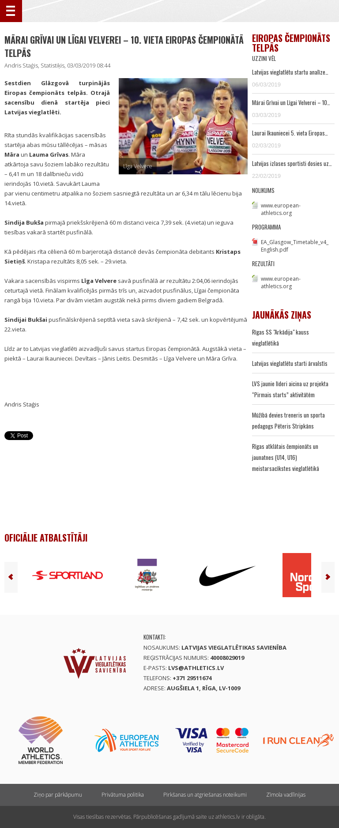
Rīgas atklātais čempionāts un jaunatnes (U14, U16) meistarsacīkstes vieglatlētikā (285, 457)
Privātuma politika (123, 794)
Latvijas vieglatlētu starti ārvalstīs (290, 363)
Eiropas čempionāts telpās (291, 42)
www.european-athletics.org (281, 209)
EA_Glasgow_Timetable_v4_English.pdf (294, 245)
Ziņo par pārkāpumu (58, 794)
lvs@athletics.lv (196, 668)
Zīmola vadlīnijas (285, 794)
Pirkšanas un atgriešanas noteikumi (205, 794)
